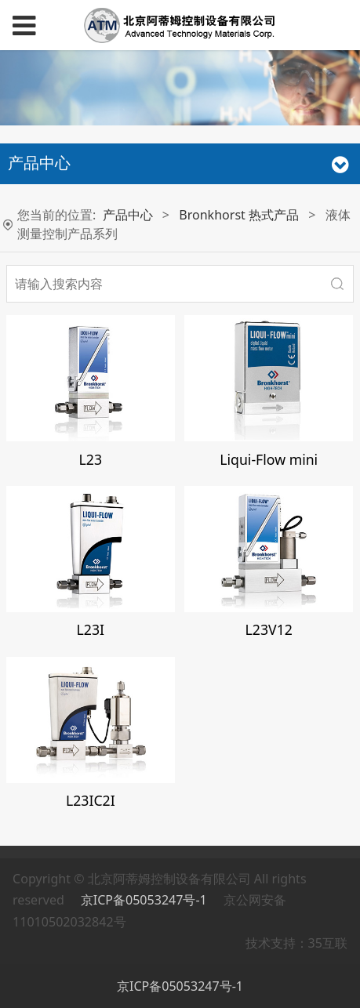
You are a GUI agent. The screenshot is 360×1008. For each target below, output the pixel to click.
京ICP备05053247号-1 (145, 899)
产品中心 (128, 214)
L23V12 (269, 629)
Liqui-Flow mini (269, 459)
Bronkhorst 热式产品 (239, 214)
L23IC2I (90, 800)
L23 (90, 459)
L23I (90, 629)
